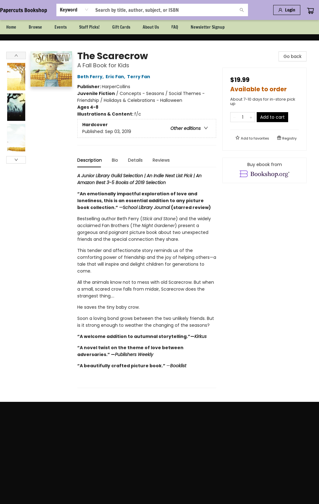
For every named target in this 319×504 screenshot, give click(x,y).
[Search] (242, 10)
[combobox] (74, 10)
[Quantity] (242, 117)
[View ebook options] (264, 170)
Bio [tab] (115, 160)
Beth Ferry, (91, 77)
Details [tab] (135, 160)
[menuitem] (11, 27)
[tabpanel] (146, 280)
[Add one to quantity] (251, 117)
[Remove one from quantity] (234, 117)
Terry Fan (139, 77)
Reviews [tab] (161, 160)
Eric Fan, (116, 77)
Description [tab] (89, 160)
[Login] (286, 10)
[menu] (159, 27)
